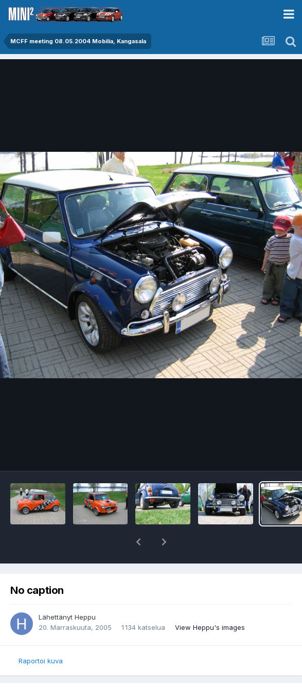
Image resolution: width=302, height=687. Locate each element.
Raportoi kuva (41, 661)
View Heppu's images (210, 627)
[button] (138, 542)
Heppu (85, 617)
